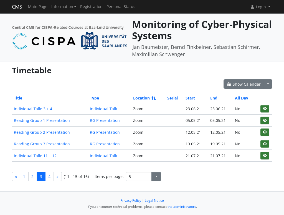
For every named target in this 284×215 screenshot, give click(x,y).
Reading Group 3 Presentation (42, 143)
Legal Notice (154, 200)
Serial (172, 98)
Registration (91, 6)
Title (18, 98)
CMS (17, 6)
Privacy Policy (130, 200)
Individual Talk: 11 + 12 (35, 155)
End (213, 98)
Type (94, 98)
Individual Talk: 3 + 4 (33, 108)
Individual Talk (103, 108)
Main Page (37, 6)
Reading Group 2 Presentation (42, 132)
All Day (241, 98)
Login (258, 6)
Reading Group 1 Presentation (42, 120)
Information (62, 6)
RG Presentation (105, 120)
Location (144, 98)
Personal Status (120, 6)
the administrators (182, 206)
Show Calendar (244, 84)
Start (190, 98)
